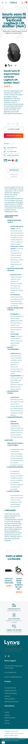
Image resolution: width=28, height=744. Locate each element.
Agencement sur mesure (11, 701)
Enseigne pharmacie (10, 690)
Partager (11, 144)
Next (21, 52)
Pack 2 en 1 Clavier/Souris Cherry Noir (8, 581)
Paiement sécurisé (9, 718)
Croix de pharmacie (10, 688)
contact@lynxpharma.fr (15, 677)
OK (3, 742)
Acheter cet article (13, 136)
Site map (7, 723)
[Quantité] (13, 124)
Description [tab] (14, 170)
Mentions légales (14, 735)
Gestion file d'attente (10, 693)
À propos (7, 715)
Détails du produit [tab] (14, 176)
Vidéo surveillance (9, 699)
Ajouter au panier (12, 129)
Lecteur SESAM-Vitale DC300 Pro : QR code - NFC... (19, 584)
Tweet (12, 144)
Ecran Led (7, 696)
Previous (7, 52)
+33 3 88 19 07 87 (11, 672)
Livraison (6, 712)
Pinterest (14, 144)
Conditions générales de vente (11, 738)
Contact (6, 720)
